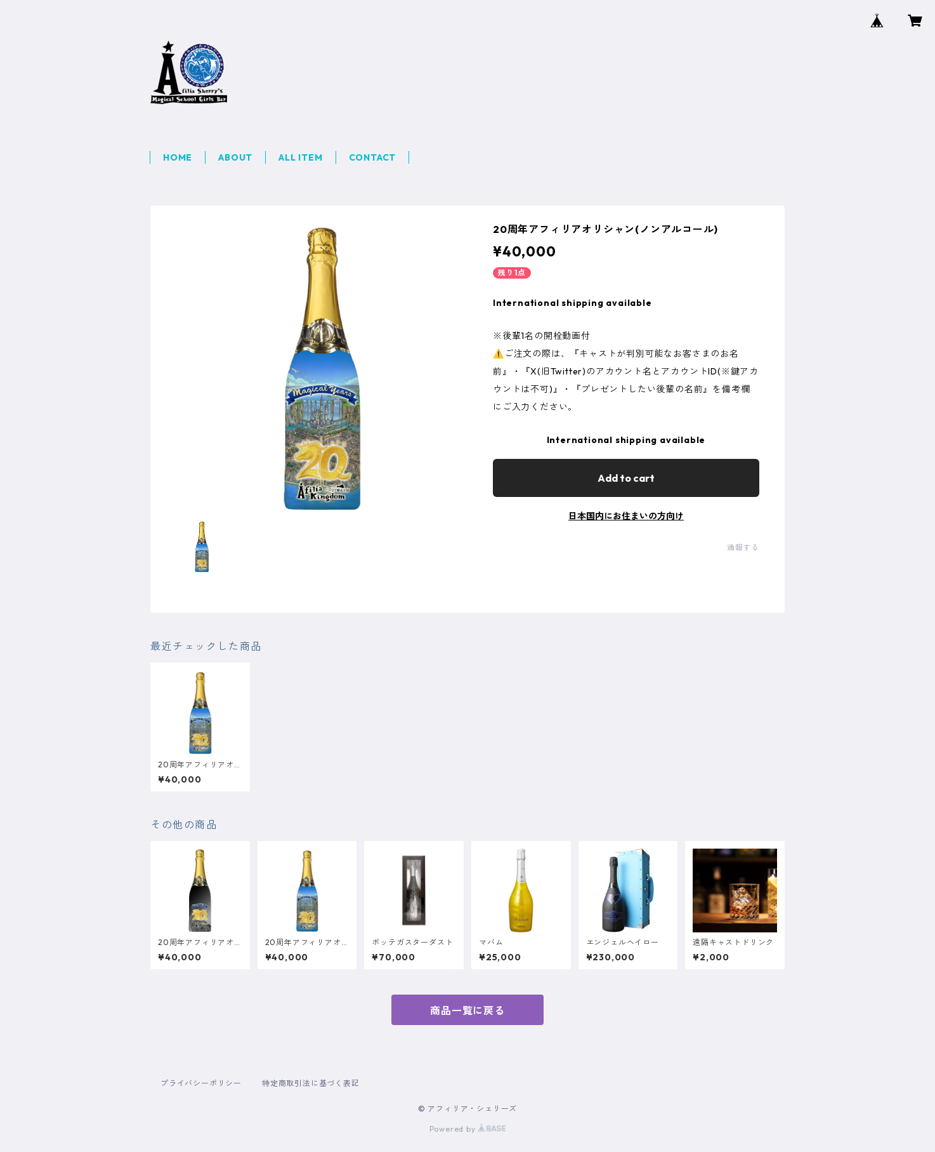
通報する (743, 547)
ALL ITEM (300, 157)
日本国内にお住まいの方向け (626, 516)
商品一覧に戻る (467, 1010)
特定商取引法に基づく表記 (311, 1083)
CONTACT (372, 157)
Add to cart (626, 478)
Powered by (467, 1129)
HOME (177, 157)
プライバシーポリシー (201, 1083)
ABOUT (235, 157)
